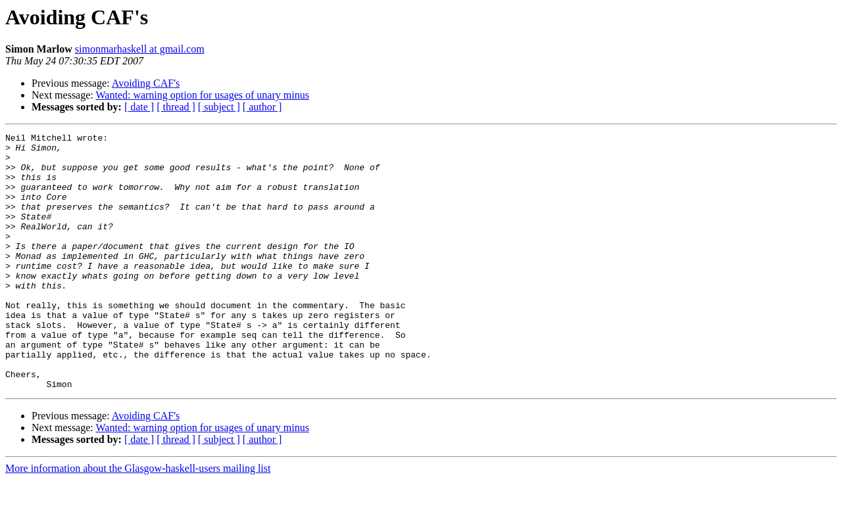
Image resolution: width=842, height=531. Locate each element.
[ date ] (139, 106)
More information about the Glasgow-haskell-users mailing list (137, 519)
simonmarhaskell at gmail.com (140, 49)
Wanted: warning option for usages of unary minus (202, 95)
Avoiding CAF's (146, 83)
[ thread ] (176, 106)
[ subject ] (219, 106)
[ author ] (262, 106)
